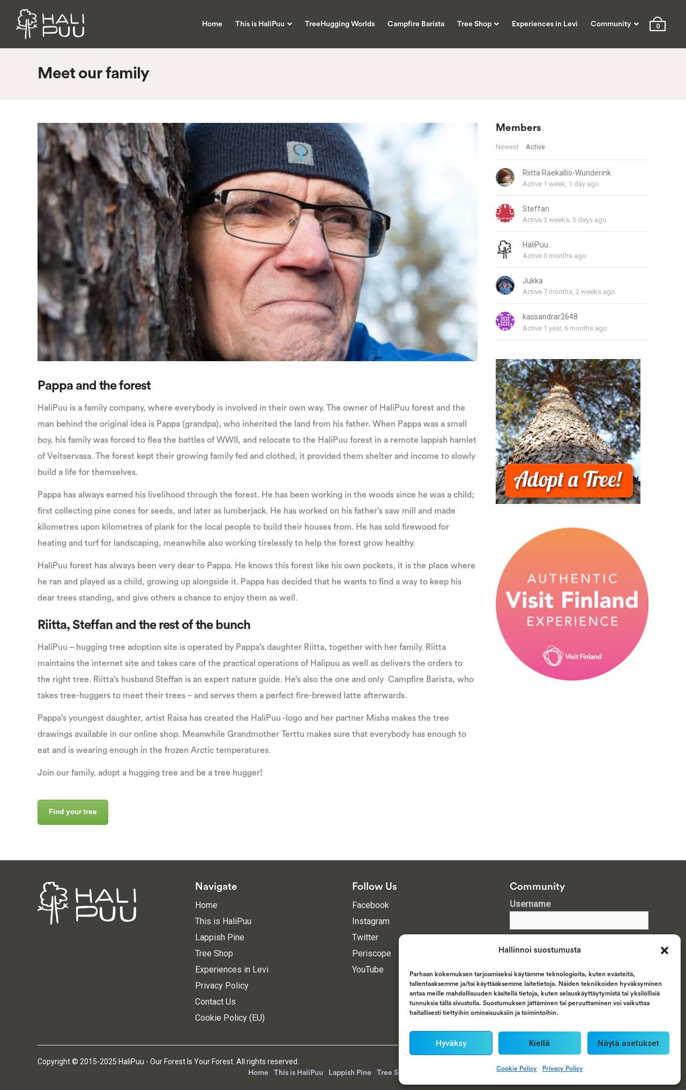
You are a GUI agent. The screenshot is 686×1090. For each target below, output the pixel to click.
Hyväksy (451, 1043)
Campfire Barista (415, 24)
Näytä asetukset (628, 1043)
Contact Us (215, 1002)
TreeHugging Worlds (340, 24)
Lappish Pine (219, 937)
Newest (507, 147)
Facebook (370, 905)
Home (212, 24)
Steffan (536, 208)
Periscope (371, 953)
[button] (664, 950)
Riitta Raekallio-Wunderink (567, 173)
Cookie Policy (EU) (230, 1018)
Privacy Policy (562, 1068)
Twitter (365, 937)
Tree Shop (474, 24)
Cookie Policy (516, 1068)
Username (530, 904)
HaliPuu (535, 244)
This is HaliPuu (260, 24)
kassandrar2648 (550, 316)
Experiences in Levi (545, 24)
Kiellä (539, 1043)
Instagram (371, 921)
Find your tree (73, 812)
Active (535, 147)
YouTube (368, 969)
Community (611, 24)
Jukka (533, 280)
